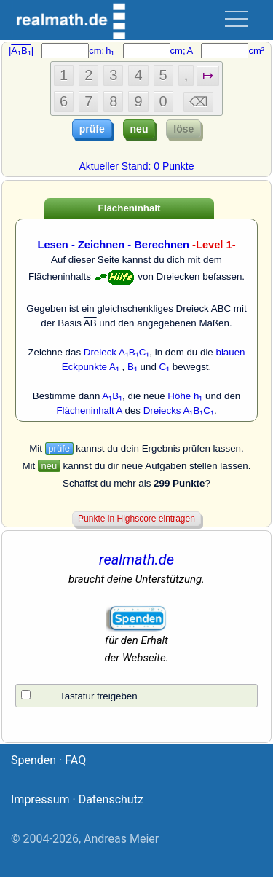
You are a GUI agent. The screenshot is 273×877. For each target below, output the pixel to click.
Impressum (40, 799)
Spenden (33, 760)
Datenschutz (111, 799)
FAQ (75, 760)
